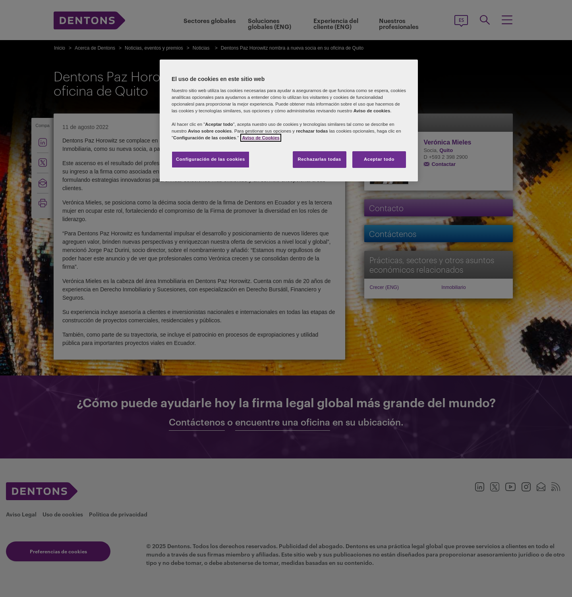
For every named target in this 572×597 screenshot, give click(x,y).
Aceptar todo (379, 159)
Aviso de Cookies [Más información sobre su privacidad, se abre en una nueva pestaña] (260, 137)
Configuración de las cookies (210, 159)
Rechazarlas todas (319, 159)
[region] (289, 120)
